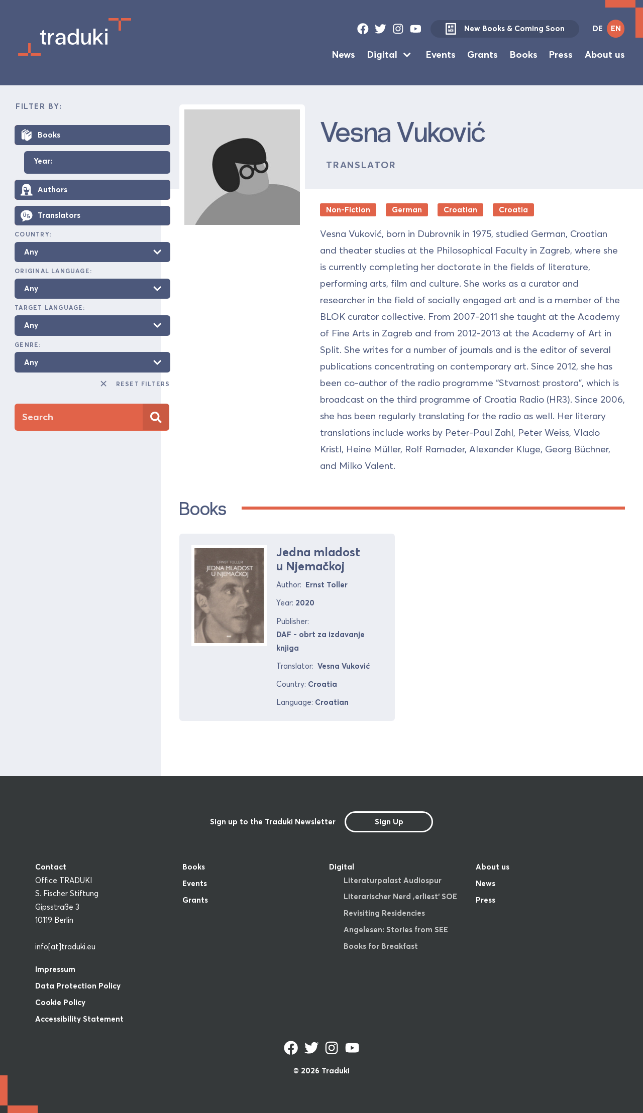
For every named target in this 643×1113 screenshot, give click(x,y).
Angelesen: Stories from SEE (396, 929)
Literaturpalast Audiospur (393, 880)
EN (616, 28)
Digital (382, 54)
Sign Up (389, 821)
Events (441, 54)
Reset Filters (134, 383)
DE (598, 28)
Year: (43, 161)
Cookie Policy (60, 1002)
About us (605, 54)
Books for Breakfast (381, 946)
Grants (482, 54)
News (343, 54)
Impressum (55, 969)
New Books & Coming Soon (505, 29)
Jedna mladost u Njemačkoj (318, 559)
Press (561, 54)
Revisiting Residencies (384, 913)
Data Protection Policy (78, 986)
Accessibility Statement (79, 1019)
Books (524, 54)
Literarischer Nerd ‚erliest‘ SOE (400, 896)
